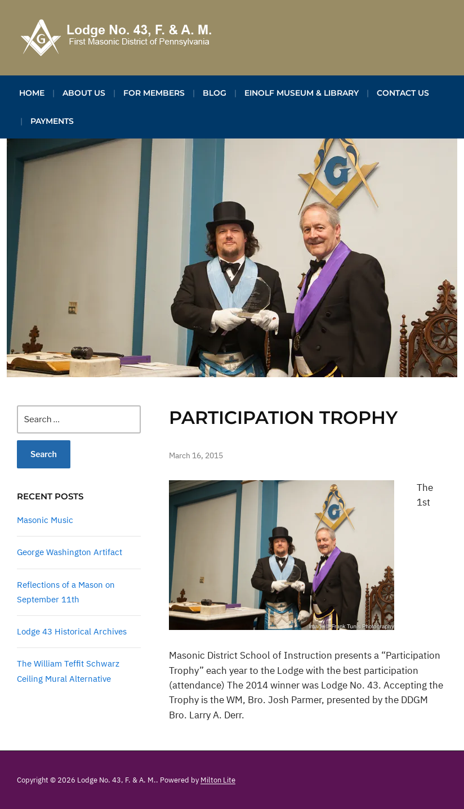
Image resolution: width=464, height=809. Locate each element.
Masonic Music (45, 520)
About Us (84, 93)
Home (31, 93)
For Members (154, 93)
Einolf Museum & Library (301, 93)
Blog (214, 93)
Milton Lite (217, 780)
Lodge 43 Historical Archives (72, 631)
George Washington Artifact (69, 552)
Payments (52, 121)
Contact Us (403, 93)
